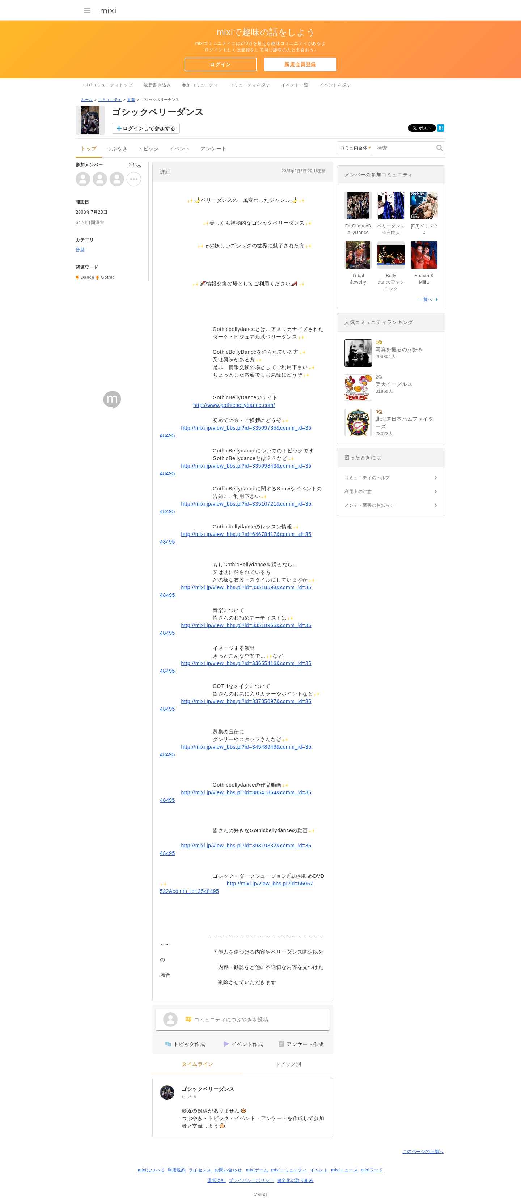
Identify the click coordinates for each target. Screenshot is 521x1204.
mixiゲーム (257, 1170)
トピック (148, 149)
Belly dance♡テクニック (391, 282)
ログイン (220, 64)
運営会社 (216, 1180)
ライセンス (200, 1170)
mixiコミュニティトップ (108, 85)
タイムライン (197, 1064)
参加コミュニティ (200, 85)
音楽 (131, 100)
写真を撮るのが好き (399, 349)
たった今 (189, 1097)
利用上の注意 (358, 491)
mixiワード (372, 1170)
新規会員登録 (300, 64)
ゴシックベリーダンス (208, 1089)
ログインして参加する (149, 128)
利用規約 (177, 1170)
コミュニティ (110, 100)
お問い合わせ (228, 1170)
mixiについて (151, 1170)
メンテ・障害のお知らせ (369, 505)
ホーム (87, 100)
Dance (87, 277)
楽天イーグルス (394, 384)
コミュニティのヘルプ (367, 477)
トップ (89, 149)
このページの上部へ (423, 1151)
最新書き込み (157, 85)
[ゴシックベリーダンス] (167, 1092)
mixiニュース (344, 1170)
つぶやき (117, 149)
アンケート (213, 149)
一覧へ (425, 299)
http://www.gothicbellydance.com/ (234, 405)
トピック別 (288, 1064)
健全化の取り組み (295, 1180)
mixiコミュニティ (289, 1170)
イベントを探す (335, 85)
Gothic (108, 277)
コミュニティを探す (249, 85)
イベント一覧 (295, 85)
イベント (179, 149)
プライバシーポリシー (251, 1180)
